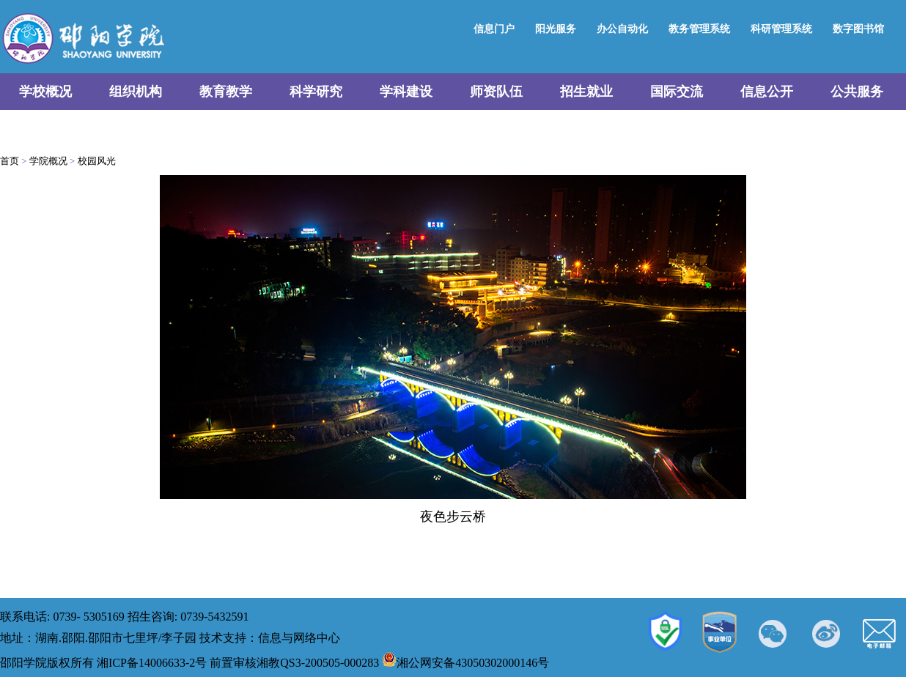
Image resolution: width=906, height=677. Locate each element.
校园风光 (97, 160)
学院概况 (48, 160)
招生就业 (586, 91)
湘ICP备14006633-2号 (152, 662)
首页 (9, 160)
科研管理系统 (781, 28)
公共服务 (856, 91)
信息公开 (766, 91)
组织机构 (135, 91)
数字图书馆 (858, 28)
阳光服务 (555, 28)
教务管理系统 (699, 28)
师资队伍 (496, 91)
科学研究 (316, 91)
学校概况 (45, 91)
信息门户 (494, 28)
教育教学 (225, 91)
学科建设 (406, 91)
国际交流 (676, 91)
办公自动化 (622, 28)
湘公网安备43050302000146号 (465, 662)
